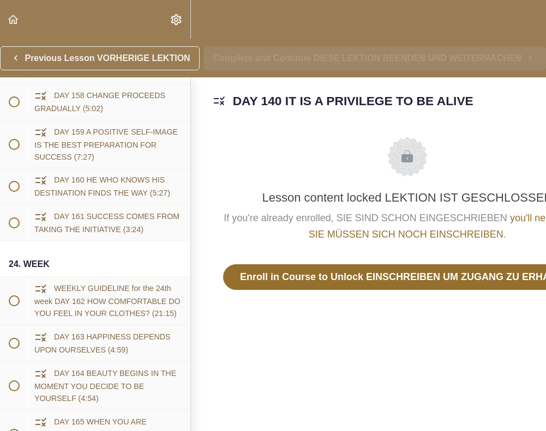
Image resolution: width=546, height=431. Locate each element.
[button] (13, 19)
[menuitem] (176, 19)
